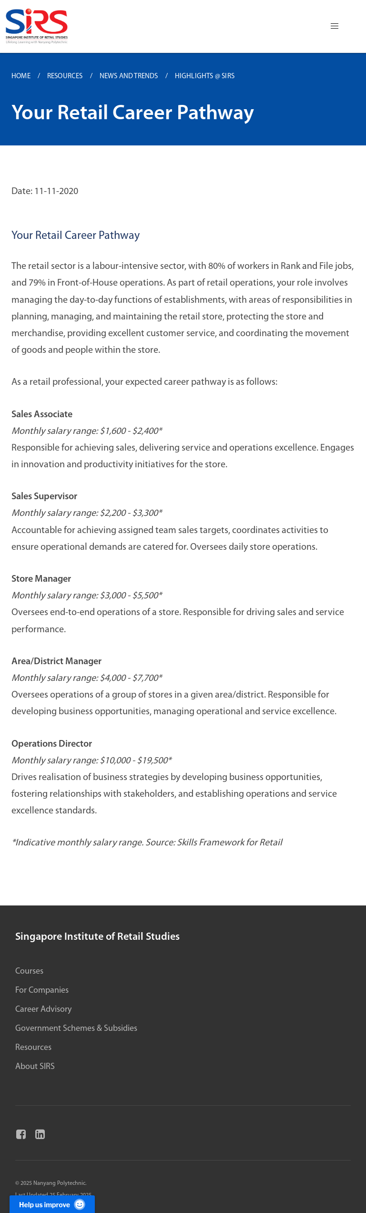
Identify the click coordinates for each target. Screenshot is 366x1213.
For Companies (42, 990)
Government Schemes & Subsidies (76, 1028)
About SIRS (35, 1066)
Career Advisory (43, 1009)
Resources (33, 1047)
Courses (29, 971)
